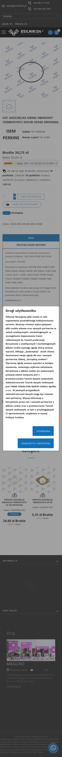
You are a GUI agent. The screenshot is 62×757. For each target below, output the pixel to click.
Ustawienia (43, 431)
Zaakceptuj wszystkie (35, 443)
